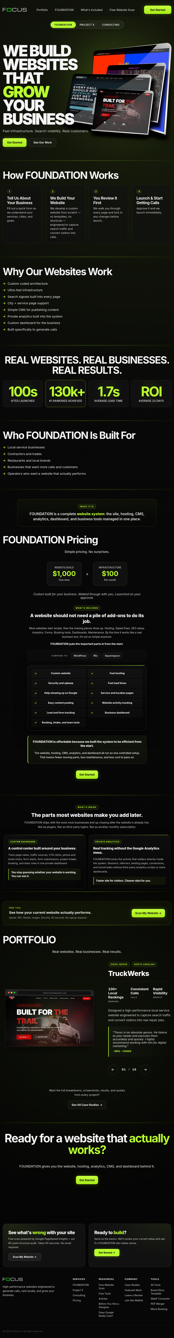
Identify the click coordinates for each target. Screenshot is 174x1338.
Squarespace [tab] (112, 655)
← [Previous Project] (113, 1069)
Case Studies (132, 1284)
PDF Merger (157, 1303)
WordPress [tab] (80, 655)
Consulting (79, 1295)
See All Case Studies (87, 1105)
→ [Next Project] (145, 1069)
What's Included (91, 10)
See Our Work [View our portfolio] (42, 142)
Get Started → (107, 1252)
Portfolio (42, 10)
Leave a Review (134, 1295)
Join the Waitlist (134, 1300)
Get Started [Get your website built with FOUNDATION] (14, 142)
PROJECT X (87, 24)
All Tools (155, 1284)
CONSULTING (110, 24)
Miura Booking (159, 1309)
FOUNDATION (64, 10)
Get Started (157, 10)
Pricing (77, 1300)
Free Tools (105, 1293)
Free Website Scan (122, 10)
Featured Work (133, 1290)
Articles (103, 1298)
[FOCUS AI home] (15, 10)
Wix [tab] (95, 655)
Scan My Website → (148, 913)
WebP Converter (160, 1298)
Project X (78, 1290)
